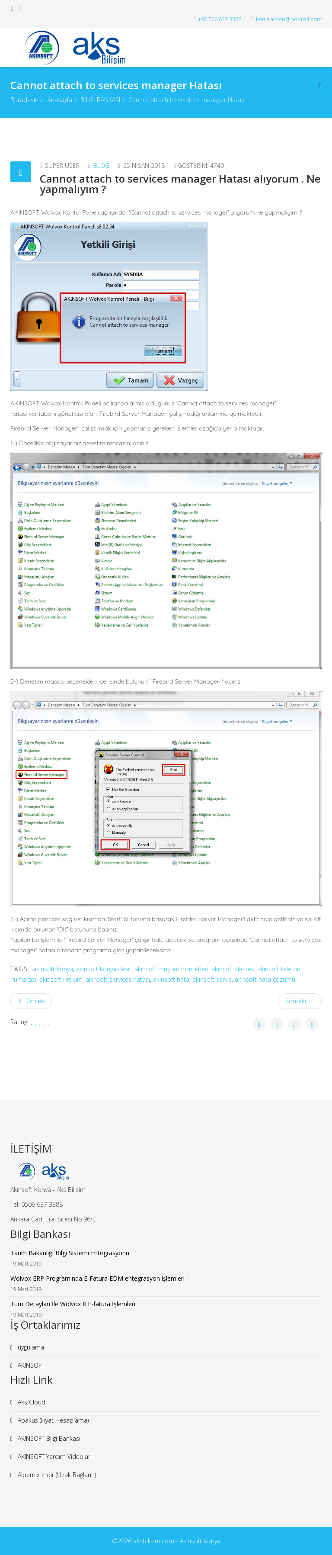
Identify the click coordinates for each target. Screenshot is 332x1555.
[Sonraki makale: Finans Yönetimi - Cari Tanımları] (300, 1001)
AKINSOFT (30, 1365)
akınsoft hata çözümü (265, 979)
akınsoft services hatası (118, 979)
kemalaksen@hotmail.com (289, 19)
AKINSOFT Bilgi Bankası (48, 1438)
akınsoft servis (212, 979)
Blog (101, 165)
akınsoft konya (53, 969)
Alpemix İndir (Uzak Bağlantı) (56, 1475)
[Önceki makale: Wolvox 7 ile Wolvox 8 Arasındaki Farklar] (31, 1001)
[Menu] (320, 86)
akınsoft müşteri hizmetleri (171, 969)
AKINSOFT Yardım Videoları (54, 1456)
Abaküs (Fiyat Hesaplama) (52, 1420)
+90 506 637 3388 (219, 19)
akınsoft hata (171, 979)
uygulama (30, 1347)
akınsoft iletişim (61, 979)
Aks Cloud (30, 1402)
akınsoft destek (232, 969)
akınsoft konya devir (103, 969)
